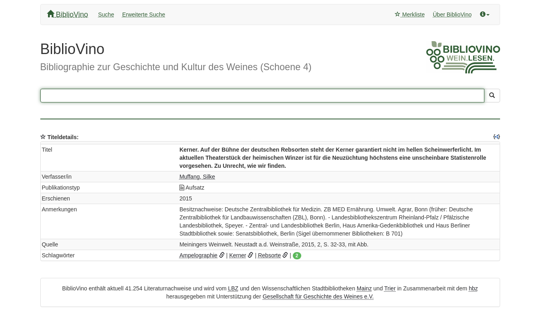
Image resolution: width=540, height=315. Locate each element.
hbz (473, 288)
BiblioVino (67, 14)
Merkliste (410, 14)
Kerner (237, 255)
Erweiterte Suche (143, 14)
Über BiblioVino (452, 14)
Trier (390, 288)
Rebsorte (269, 255)
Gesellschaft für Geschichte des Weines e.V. (318, 296)
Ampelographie (198, 255)
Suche (106, 14)
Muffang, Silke (197, 176)
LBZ (233, 288)
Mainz (364, 288)
